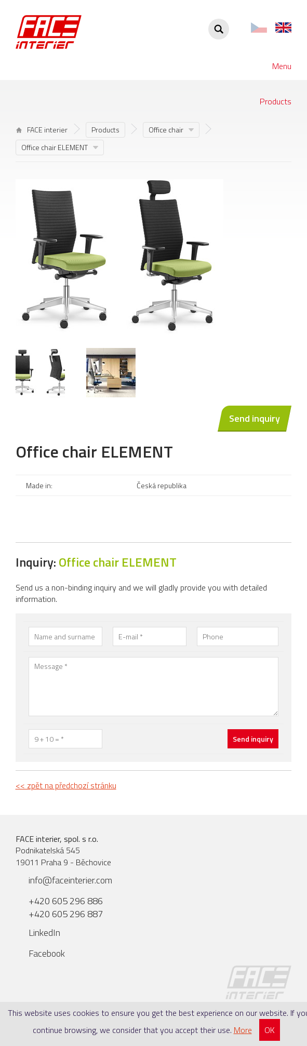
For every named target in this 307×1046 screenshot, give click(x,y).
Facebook (47, 953)
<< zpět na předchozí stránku (66, 785)
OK (269, 1030)
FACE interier (42, 129)
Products (275, 101)
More (243, 1030)
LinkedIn (44, 932)
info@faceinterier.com (70, 880)
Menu (281, 66)
